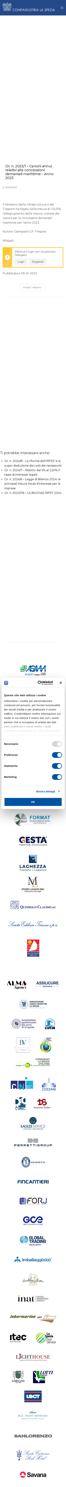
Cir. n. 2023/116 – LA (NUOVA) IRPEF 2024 (32, 493)
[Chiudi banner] (60, 683)
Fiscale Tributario (32, 287)
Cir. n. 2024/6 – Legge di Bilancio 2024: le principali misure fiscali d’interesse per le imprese (32, 484)
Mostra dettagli (45, 791)
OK (33, 801)
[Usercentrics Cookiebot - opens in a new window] (39, 683)
